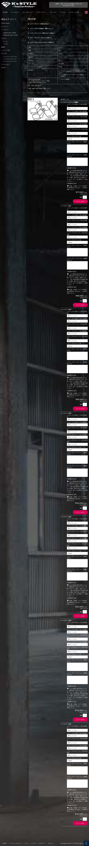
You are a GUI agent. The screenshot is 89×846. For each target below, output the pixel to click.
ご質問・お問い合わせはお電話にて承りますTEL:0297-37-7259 (68, 4)
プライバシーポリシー (16, 843)
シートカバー (15, 12)
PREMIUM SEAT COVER (10, 35)
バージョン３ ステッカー (10, 61)
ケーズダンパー (28, 12)
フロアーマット (41, 12)
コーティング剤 (74, 12)
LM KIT (3, 67)
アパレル (63, 12)
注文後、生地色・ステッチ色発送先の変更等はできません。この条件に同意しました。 (77, 187)
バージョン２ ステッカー (10, 59)
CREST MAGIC (5, 23)
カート (26, 843)
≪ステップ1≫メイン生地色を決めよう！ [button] (39, 24)
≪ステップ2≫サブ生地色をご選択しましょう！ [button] (41, 28)
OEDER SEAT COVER (9, 33)
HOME (5, 12)
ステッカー (53, 12)
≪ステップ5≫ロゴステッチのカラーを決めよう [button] (41, 42)
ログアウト (42, 843)
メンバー (33, 843)
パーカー (5, 44)
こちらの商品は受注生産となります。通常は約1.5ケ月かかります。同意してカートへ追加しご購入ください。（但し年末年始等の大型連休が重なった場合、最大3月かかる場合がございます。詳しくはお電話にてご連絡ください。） (77, 176)
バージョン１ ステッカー (10, 56)
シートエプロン (5, 64)
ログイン (50, 843)
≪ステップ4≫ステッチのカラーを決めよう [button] (40, 38)
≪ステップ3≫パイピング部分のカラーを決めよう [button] (41, 33)
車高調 (3, 47)
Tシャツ (5, 41)
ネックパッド (5, 26)
